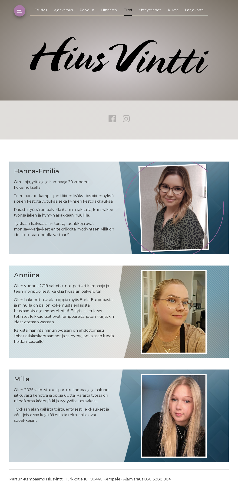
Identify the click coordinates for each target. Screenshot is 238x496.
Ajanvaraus (63, 10)
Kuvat (173, 10)
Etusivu (40, 10)
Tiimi (128, 10)
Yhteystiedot (150, 10)
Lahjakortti (194, 10)
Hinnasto (109, 10)
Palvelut (87, 10)
